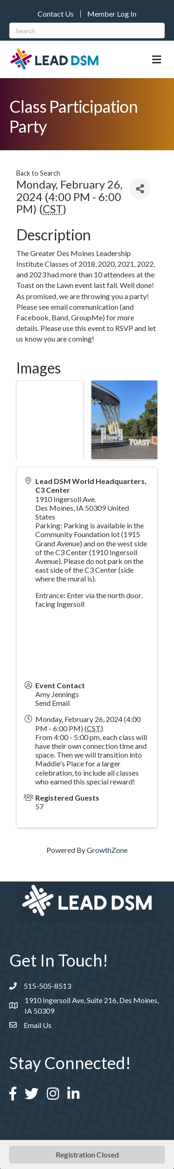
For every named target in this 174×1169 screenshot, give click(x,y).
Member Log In (111, 14)
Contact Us (56, 14)
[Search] (87, 30)
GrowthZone (107, 849)
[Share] (139, 188)
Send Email (52, 702)
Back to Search (38, 173)
